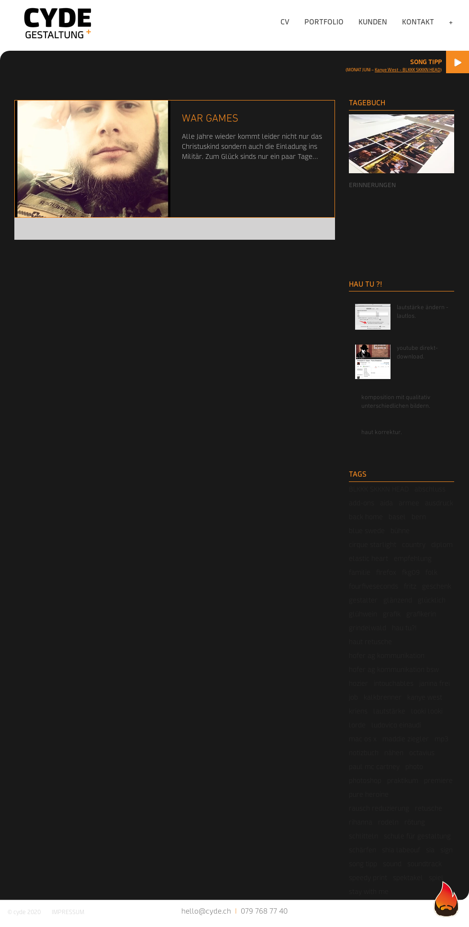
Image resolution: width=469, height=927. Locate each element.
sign (446, 850)
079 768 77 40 (264, 910)
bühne (400, 530)
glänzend (397, 600)
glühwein (363, 614)
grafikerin (421, 614)
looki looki (427, 711)
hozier (358, 683)
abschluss (430, 489)
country (413, 544)
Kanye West (387, 69)
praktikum (402, 780)
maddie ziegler (405, 739)
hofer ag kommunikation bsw (394, 669)
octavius (422, 752)
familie (359, 572)
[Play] (458, 62)
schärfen (362, 850)
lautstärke (389, 711)
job (353, 697)
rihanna (360, 822)
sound (392, 864)
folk (431, 572)
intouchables (393, 683)
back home (366, 517)
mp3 (441, 739)
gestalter (363, 600)
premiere (438, 780)
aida (386, 503)
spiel (436, 877)
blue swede (367, 530)
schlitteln (363, 836)
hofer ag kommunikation (386, 655)
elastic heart (368, 558)
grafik (392, 614)
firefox (386, 572)
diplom (442, 544)
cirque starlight (372, 544)
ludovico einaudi (396, 725)
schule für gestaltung (417, 836)
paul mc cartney (374, 766)
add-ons (361, 503)
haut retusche (370, 641)
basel (397, 517)
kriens (358, 711)
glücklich (432, 600)
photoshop (365, 780)
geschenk (436, 586)
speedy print (368, 877)
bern (419, 517)
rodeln (388, 822)
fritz (410, 586)
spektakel (408, 877)
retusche (428, 808)
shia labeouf (401, 850)
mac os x (363, 739)
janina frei (434, 683)
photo (414, 766)
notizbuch (364, 752)
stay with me (369, 891)
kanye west (424, 697)
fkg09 (411, 572)
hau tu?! (404, 628)
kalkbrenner (383, 697)
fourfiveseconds (373, 586)
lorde (357, 725)
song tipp (363, 864)
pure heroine (369, 794)
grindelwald (367, 628)
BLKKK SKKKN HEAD (379, 489)
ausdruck (439, 503)
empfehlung (413, 558)
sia (430, 850)
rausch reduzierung (379, 808)
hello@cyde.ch (206, 910)
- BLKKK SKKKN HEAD (419, 69)
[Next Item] (439, 144)
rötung (414, 822)
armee (409, 503)
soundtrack (424, 864)
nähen (393, 752)
